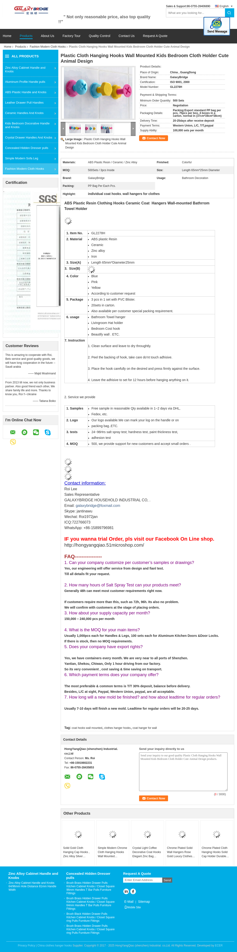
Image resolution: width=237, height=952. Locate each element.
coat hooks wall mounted (87, 728)
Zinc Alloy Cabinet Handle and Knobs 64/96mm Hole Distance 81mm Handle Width (32, 886)
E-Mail (129, 901)
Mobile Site (132, 907)
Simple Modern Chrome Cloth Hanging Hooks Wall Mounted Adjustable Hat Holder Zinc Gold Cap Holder (112, 852)
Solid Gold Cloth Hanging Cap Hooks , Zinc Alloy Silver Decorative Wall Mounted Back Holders (77, 852)
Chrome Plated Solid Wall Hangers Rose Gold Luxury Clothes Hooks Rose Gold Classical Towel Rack (180, 852)
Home (7, 36)
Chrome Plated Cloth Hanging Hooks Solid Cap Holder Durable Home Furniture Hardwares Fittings (215, 852)
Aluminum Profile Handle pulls (25, 81)
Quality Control (99, 36)
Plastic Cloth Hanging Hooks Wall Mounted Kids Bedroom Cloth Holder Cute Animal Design (95, 143)
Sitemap (144, 901)
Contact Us (126, 36)
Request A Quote (155, 36)
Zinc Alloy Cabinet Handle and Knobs (25, 69)
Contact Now (156, 138)
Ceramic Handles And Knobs (24, 113)
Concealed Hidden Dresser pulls (26, 148)
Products (26, 36)
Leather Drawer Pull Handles (24, 102)
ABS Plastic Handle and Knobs (26, 92)
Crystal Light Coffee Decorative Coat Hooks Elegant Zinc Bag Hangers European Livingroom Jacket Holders (146, 852)
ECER (219, 945)
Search (229, 12)
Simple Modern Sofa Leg (21, 158)
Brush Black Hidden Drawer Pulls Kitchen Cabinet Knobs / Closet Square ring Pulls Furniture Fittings (90, 917)
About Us (47, 36)
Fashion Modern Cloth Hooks (47, 46)
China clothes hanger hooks (54, 945)
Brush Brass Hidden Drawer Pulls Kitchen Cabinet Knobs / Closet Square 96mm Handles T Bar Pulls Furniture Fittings (90, 888)
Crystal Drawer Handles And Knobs (28, 137)
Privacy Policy (26, 945)
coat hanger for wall (145, 728)
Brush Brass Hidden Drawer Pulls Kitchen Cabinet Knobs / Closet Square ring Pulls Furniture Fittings (90, 929)
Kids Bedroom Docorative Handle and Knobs (27, 125)
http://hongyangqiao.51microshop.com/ (104, 545)
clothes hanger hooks (117, 728)
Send (167, 880)
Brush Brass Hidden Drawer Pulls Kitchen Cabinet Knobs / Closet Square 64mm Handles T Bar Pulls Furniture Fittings (90, 903)
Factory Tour (71, 36)
